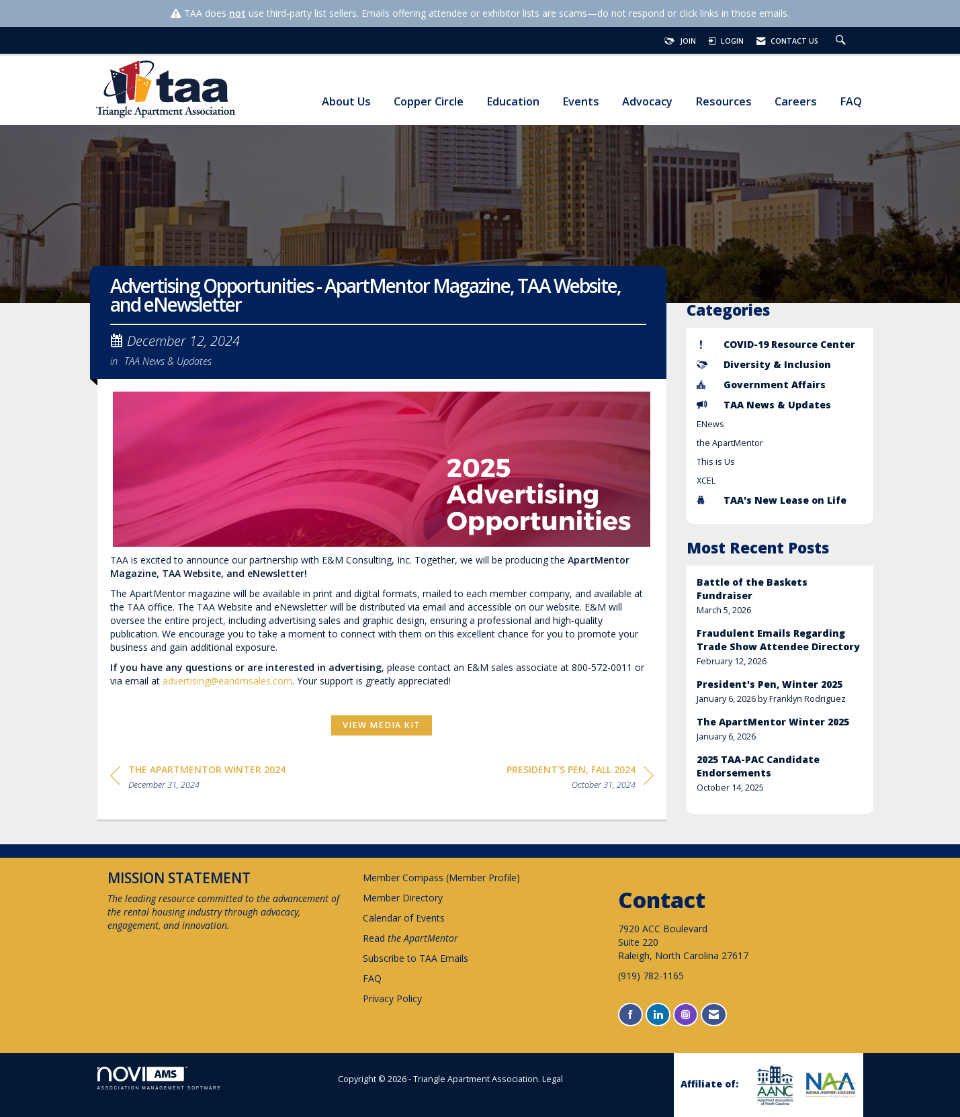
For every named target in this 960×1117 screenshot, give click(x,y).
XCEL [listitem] (706, 480)
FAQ (851, 102)
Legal (552, 1079)
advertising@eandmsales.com (227, 680)
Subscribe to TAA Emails (415, 958)
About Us (346, 102)
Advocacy (647, 102)
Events (580, 102)
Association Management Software (159, 1078)
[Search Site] (842, 41)
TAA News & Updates (168, 360)
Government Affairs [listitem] (761, 384)
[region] (580, 779)
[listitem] (780, 596)
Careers (796, 102)
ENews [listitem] (710, 424)
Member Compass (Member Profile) (441, 877)
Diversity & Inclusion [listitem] (764, 364)
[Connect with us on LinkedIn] (658, 1014)
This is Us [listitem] (716, 461)
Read (410, 938)
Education (512, 102)
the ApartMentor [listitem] (730, 443)
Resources (723, 102)
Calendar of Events (404, 917)
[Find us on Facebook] (630, 1014)
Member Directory (403, 897)
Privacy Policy (392, 998)
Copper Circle (429, 102)
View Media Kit (382, 725)
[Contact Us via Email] (714, 1014)
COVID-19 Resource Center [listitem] (776, 344)
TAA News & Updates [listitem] (764, 404)
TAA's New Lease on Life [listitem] (771, 500)
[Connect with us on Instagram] (685, 1014)
